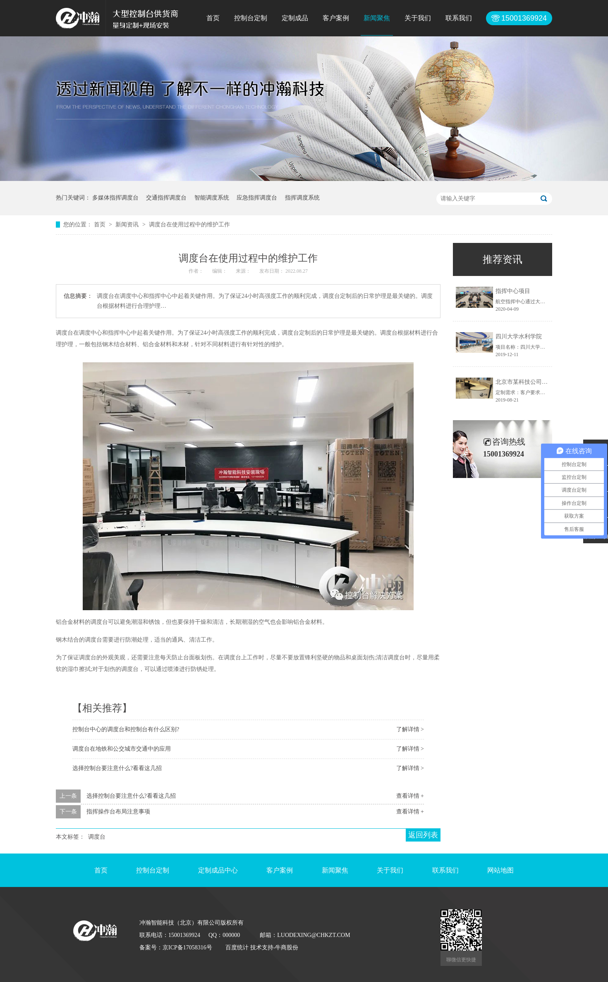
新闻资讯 (127, 224)
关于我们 (418, 17)
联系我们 (458, 17)
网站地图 (500, 870)
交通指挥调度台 (166, 198)
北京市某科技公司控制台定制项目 (538, 382)
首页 (213, 17)
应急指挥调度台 (257, 198)
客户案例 (336, 17)
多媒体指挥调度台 (115, 198)
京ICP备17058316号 (187, 947)
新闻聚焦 (377, 17)
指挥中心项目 (512, 291)
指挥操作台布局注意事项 (118, 811)
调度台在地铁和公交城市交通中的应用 (121, 749)
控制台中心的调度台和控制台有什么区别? (125, 729)
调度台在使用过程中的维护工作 (189, 224)
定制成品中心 (218, 870)
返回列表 (423, 835)
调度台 (96, 837)
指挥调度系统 (302, 198)
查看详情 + (410, 796)
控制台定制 (250, 17)
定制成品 (295, 17)
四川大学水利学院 (518, 336)
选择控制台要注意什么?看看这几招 (117, 768)
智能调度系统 (211, 198)
